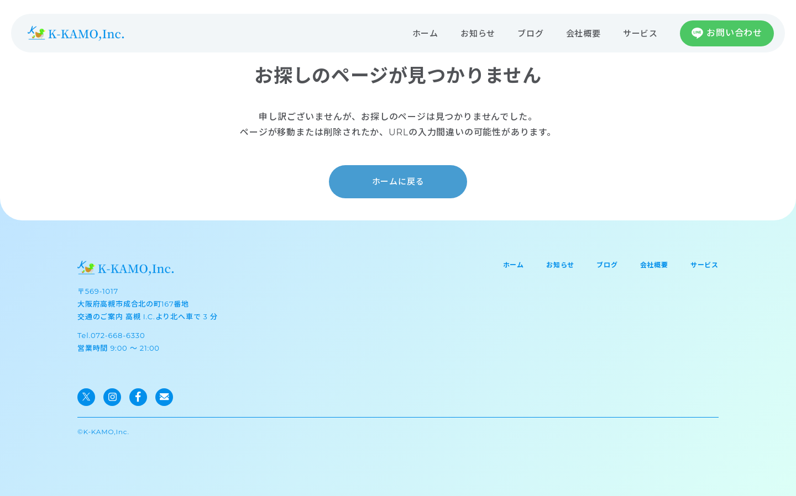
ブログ (530, 33)
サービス (640, 33)
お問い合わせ (734, 33)
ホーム (425, 33)
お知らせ (477, 33)
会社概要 (583, 33)
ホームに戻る (398, 181)
